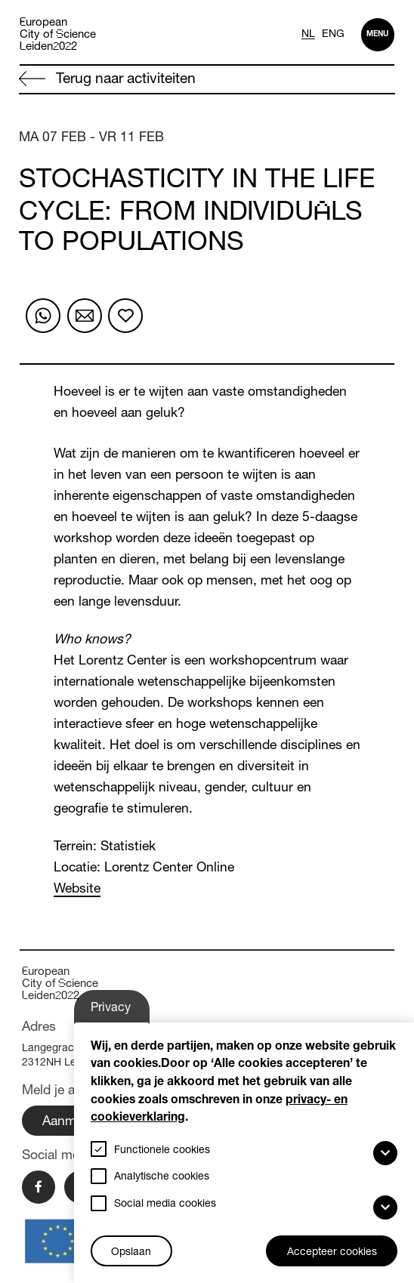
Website (77, 890)
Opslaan (131, 1253)
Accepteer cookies (332, 1253)
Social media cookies (165, 1204)
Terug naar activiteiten (107, 79)
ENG (333, 34)
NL (308, 34)
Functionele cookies (162, 1151)
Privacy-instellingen (121, 1012)
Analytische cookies (161, 1177)
